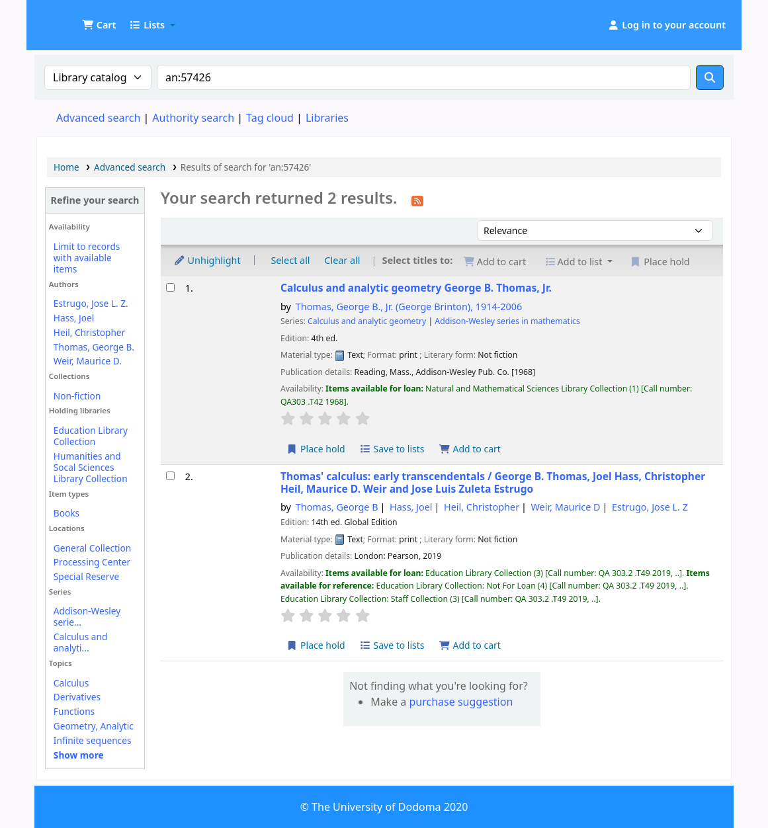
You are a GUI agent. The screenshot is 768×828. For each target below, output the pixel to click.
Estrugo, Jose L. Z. (91, 303)
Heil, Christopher (89, 332)
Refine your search (95, 200)
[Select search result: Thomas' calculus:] (170, 476)
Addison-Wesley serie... (87, 616)
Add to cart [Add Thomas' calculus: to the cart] (470, 645)
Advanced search (98, 117)
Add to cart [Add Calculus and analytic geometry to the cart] (470, 448)
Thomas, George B (337, 507)
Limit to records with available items (87, 257)
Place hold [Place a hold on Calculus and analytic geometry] (315, 448)
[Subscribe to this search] (417, 199)
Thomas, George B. (94, 347)
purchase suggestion (461, 701)
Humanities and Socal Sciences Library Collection (91, 467)
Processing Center (92, 562)
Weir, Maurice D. (88, 360)
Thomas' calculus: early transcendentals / (492, 483)
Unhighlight (207, 260)
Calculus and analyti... (80, 642)
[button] (99, 25)
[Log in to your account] (666, 25)
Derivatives (77, 696)
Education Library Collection (91, 436)
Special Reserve (86, 576)
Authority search (193, 117)
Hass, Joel (74, 317)
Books (66, 513)
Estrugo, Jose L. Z (650, 507)
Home (66, 167)
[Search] (710, 77)
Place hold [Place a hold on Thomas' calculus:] (315, 645)
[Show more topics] (79, 755)
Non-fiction (77, 396)
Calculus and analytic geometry (416, 288)
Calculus (71, 683)
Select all (290, 260)
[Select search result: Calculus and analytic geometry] (170, 287)
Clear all (342, 260)
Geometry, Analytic (94, 726)
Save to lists (391, 448)
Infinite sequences (93, 740)
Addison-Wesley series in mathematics (507, 321)
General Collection (92, 548)
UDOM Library (70, 18)
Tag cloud (270, 117)
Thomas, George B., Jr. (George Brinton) (409, 306)
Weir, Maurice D (566, 507)
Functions (74, 711)
